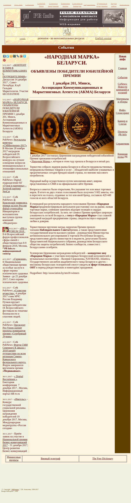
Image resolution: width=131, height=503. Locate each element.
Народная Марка (41, 161)
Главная (122, 68)
